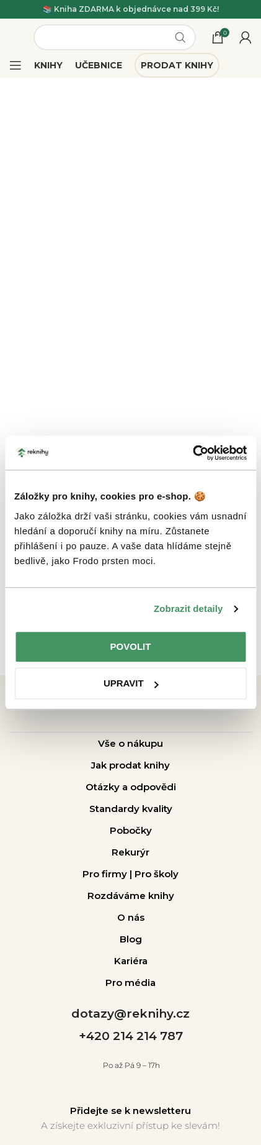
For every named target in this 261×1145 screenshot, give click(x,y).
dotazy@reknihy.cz (130, 1013)
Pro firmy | (108, 874)
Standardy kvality (130, 808)
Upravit (131, 683)
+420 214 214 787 (131, 1036)
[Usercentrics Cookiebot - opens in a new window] (192, 453)
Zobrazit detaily (188, 608)
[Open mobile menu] (15, 65)
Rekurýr (130, 852)
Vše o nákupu (130, 743)
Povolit (130, 646)
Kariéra (131, 961)
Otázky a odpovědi (131, 787)
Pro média (130, 982)
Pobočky (131, 830)
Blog (131, 939)
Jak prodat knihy (130, 765)
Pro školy (157, 874)
